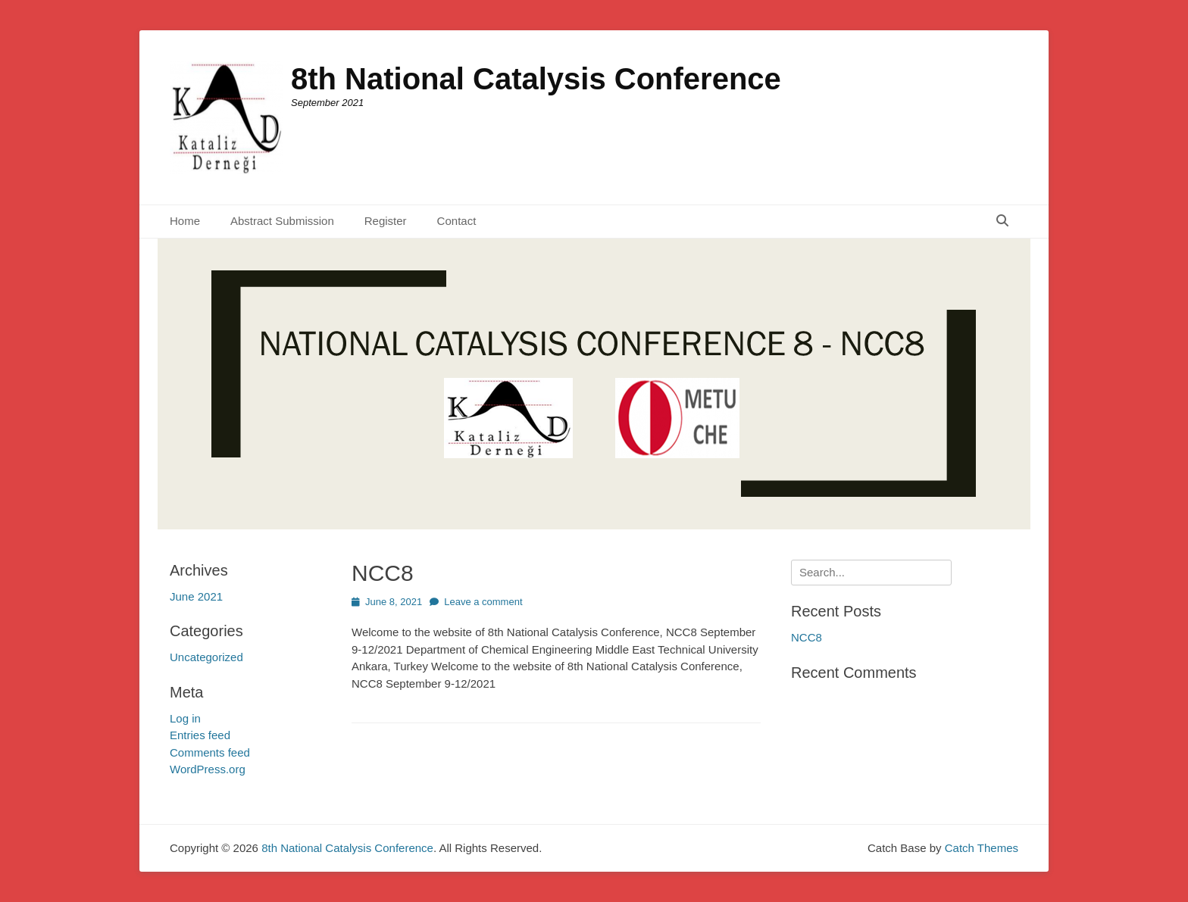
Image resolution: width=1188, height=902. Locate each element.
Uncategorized (206, 657)
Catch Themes (981, 847)
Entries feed (200, 735)
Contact (457, 220)
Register (385, 220)
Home (185, 220)
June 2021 (196, 596)
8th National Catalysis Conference (536, 78)
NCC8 (383, 572)
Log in (185, 718)
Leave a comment (483, 601)
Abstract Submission (282, 220)
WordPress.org (207, 769)
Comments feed (210, 752)
